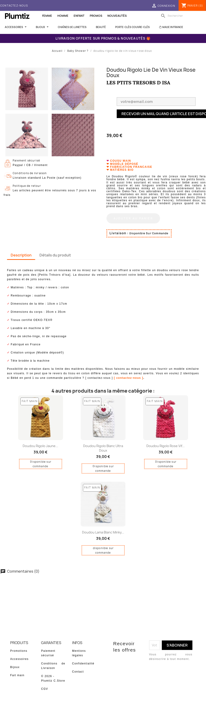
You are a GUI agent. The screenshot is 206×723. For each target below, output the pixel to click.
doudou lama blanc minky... (103, 530)
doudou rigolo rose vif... (165, 443)
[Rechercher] (182, 15)
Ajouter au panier (133, 216)
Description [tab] (21, 252)
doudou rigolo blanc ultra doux (103, 445)
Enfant (79, 16)
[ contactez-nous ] (128, 375)
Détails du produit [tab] (55, 252)
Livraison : (119, 230)
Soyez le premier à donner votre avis (103, 586)
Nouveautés (117, 16)
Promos (96, 16)
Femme (47, 16)
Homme (62, 16)
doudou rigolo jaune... (40, 443)
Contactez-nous (14, 5)
